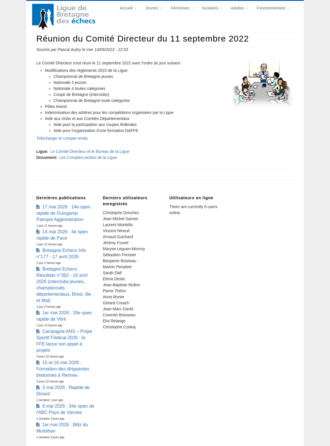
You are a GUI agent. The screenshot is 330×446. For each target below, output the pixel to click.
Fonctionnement (273, 8)
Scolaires (212, 8)
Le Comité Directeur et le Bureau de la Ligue (89, 151)
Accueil (128, 8)
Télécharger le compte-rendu (62, 138)
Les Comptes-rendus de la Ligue (88, 157)
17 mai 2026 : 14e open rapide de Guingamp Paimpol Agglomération (63, 213)
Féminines (182, 8)
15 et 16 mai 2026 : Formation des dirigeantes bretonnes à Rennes (62, 369)
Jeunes (153, 8)
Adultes (239, 8)
